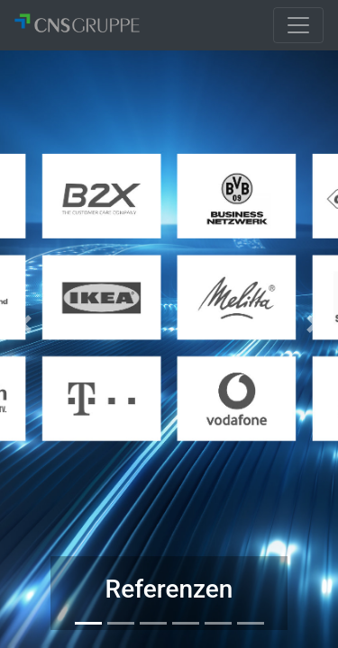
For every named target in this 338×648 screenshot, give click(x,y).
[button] (25, 324)
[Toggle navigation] (298, 25)
